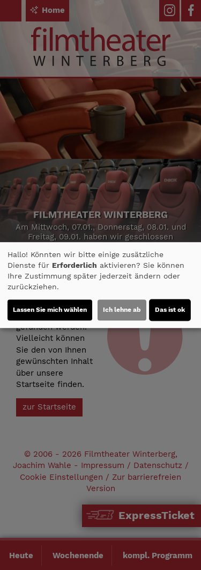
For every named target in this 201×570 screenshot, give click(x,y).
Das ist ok (170, 309)
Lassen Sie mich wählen (50, 309)
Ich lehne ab (122, 309)
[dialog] (100, 285)
